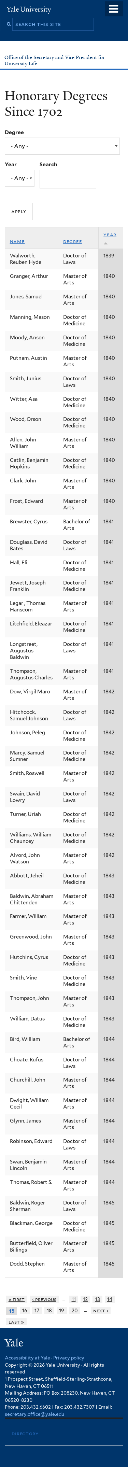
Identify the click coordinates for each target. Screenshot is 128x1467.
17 (36, 1310)
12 (85, 1299)
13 (97, 1299)
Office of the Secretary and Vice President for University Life (54, 60)
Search (48, 164)
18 (49, 1310)
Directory (25, 1433)
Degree (14, 132)
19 (61, 1310)
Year (11, 164)
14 (109, 1299)
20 (75, 1310)
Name (17, 241)
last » (16, 1322)
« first (17, 1299)
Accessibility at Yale (27, 1357)
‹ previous (44, 1299)
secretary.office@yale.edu (34, 1414)
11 (74, 1299)
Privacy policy (68, 1357)
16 (24, 1310)
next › (100, 1310)
